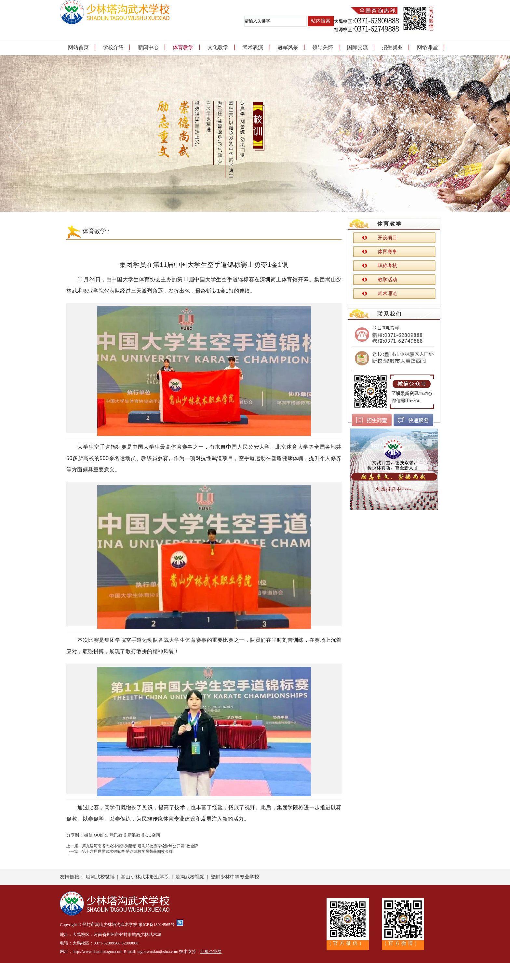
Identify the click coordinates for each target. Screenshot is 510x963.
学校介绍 (113, 47)
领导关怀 (322, 47)
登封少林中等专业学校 (234, 876)
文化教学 (218, 47)
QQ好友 (101, 835)
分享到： (74, 835)
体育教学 (183, 47)
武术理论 (387, 293)
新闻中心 (148, 47)
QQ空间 (152, 835)
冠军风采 (287, 47)
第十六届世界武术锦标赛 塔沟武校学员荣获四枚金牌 (127, 851)
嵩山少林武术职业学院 (145, 876)
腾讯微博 (118, 835)
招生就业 (392, 47)
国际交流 (357, 47)
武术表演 (252, 47)
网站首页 (78, 47)
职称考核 (387, 265)
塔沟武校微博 (100, 876)
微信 (88, 835)
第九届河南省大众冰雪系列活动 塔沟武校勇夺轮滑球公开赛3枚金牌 (140, 846)
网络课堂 (427, 47)
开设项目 (387, 237)
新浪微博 (136, 835)
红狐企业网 (210, 951)
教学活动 (387, 279)
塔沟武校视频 (190, 876)
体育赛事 (387, 251)
